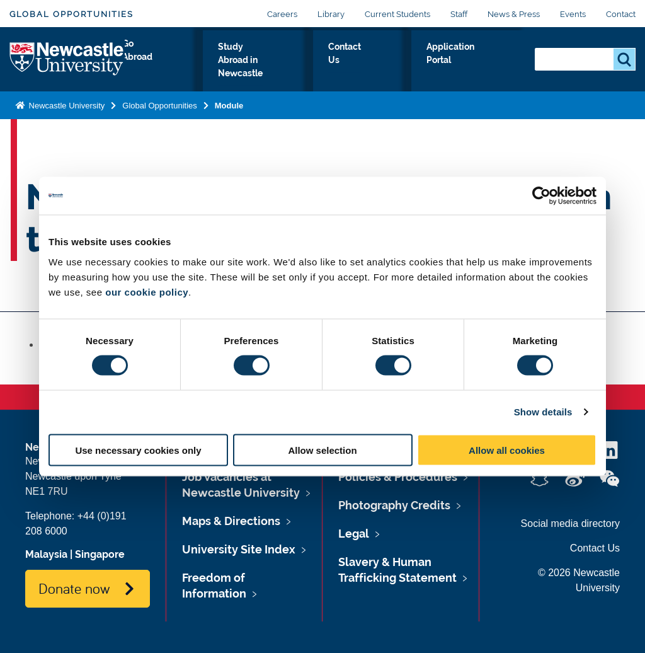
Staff (458, 14)
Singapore (100, 554)
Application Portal (472, 68)
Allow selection (322, 449)
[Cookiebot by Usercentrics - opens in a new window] (541, 196)
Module (229, 118)
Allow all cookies (507, 449)
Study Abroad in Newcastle (271, 68)
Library (331, 14)
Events (573, 14)
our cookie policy (146, 291)
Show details (543, 412)
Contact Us (383, 68)
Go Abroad (160, 68)
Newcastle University (65, 118)
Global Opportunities (71, 14)
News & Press (514, 14)
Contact (621, 14)
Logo (67, 66)
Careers (282, 14)
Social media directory (570, 523)
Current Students (397, 14)
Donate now (74, 588)
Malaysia (46, 554)
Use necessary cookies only (138, 449)
